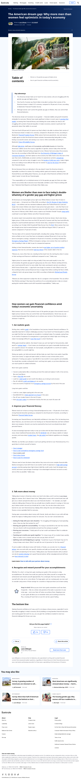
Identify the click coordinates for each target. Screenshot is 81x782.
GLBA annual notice (59, 740)
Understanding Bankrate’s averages (63, 734)
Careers (4, 734)
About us (4, 720)
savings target (22, 345)
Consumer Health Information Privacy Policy (65, 730)
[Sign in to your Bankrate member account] (72, 2)
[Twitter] (6, 774)
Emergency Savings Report (20, 241)
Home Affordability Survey (26, 142)
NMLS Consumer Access (26, 767)
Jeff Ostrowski (17, 687)
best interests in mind (21, 556)
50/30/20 (43, 433)
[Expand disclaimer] (72, 30)
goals (26, 329)
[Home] (5, 3)
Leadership (4, 723)
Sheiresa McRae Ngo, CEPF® (61, 687)
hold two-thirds (38, 249)
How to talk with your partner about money (35, 561)
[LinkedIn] (12, 774)
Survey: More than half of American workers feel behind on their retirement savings (25, 699)
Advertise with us (32, 730)
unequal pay (60, 158)
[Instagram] (9, 774)
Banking (9, 8)
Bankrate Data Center (7, 730)
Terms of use (58, 737)
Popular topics (31, 727)
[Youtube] (15, 774)
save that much (35, 339)
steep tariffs (65, 211)
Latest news (31, 723)
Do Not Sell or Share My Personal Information (65, 727)
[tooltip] (51, 624)
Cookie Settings (58, 723)
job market (42, 435)
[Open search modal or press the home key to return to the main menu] (78, 2)
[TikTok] (18, 774)
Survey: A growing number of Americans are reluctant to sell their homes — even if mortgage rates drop (24, 685)
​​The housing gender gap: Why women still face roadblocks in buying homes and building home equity (64, 701)
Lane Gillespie (22, 22)
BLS (52, 225)
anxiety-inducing (24, 554)
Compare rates (31, 720)
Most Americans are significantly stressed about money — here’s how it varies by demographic (64, 683)
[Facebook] (3, 774)
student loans (32, 435)
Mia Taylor (56, 702)
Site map (4, 737)
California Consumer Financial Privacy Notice (65, 744)
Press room (4, 727)
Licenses (57, 747)
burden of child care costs (52, 160)
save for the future (53, 162)
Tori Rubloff (35, 22)
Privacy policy (58, 720)
